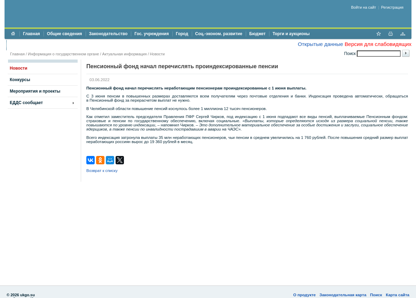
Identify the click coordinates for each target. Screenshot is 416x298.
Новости (157, 54)
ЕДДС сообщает (26, 102)
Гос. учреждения (151, 33)
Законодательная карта (343, 295)
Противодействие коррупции (40, 44)
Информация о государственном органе (63, 54)
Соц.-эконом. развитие (218, 33)
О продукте (304, 295)
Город (182, 33)
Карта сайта (397, 295)
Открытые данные (320, 44)
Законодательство (108, 33)
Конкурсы (20, 79)
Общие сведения (64, 33)
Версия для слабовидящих (378, 44)
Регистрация (392, 7)
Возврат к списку (102, 170)
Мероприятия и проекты (35, 91)
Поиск (376, 295)
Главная (31, 33)
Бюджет (257, 33)
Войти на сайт (363, 7)
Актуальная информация (124, 54)
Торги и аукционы (291, 33)
